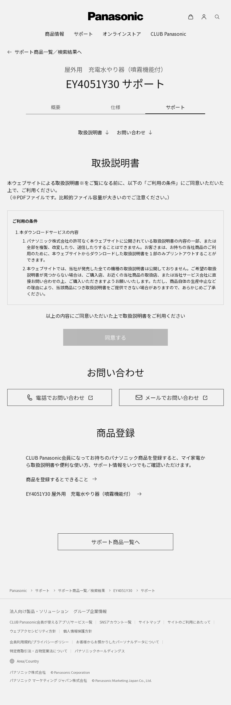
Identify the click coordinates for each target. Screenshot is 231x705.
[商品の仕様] (115, 107)
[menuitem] (54, 33)
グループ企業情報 (90, 611)
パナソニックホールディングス (100, 650)
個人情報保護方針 (77, 630)
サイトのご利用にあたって (189, 621)
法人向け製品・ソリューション (39, 611)
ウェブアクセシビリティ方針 (33, 630)
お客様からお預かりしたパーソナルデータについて (117, 641)
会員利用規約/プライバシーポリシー (39, 641)
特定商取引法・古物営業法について (38, 650)
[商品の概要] (56, 107)
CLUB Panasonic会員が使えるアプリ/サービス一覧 (51, 621)
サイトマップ (149, 621)
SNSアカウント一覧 (115, 621)
